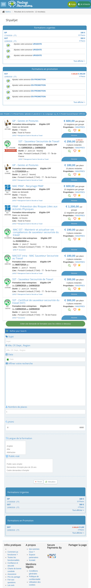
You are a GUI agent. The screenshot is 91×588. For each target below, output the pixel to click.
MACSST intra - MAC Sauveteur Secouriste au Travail (35, 257)
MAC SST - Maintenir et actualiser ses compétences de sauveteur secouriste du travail (36, 232)
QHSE (14, 135)
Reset (38, 482)
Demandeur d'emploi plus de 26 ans (29, 467)
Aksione (74, 135)
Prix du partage (14, 577)
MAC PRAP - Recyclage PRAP (27, 186)
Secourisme (22, 250)
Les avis (11, 585)
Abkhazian (15, 452)
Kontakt (32, 560)
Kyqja (72, 4)
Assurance (12, 574)
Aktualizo (50, 482)
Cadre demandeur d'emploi (29, 470)
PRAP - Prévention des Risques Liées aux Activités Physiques (34, 208)
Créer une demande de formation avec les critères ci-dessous (45, 324)
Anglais (15, 446)
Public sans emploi (29, 464)
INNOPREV (80, 127)
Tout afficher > (79, 61)
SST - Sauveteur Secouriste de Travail (38, 141)
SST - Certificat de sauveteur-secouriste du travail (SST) (35, 301)
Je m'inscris (84, 4)
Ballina (8, 12)
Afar (15, 449)
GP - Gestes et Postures (25, 120)
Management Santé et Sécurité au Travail (30, 135)
